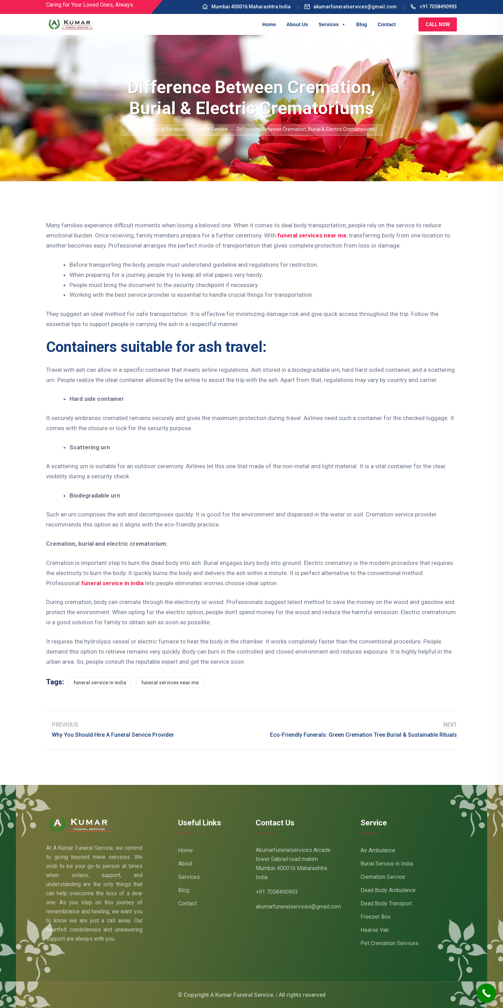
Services (332, 24)
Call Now (437, 24)
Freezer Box (375, 916)
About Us (297, 24)
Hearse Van (374, 930)
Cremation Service (382, 877)
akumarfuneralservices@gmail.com (350, 6)
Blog (361, 24)
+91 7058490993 (433, 6)
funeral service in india (112, 583)
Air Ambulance (377, 850)
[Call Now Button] (486, 993)
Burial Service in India (386, 863)
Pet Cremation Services (389, 943)
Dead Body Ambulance (388, 890)
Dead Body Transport (386, 903)
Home (269, 24)
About (185, 863)
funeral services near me (312, 235)
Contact (387, 24)
